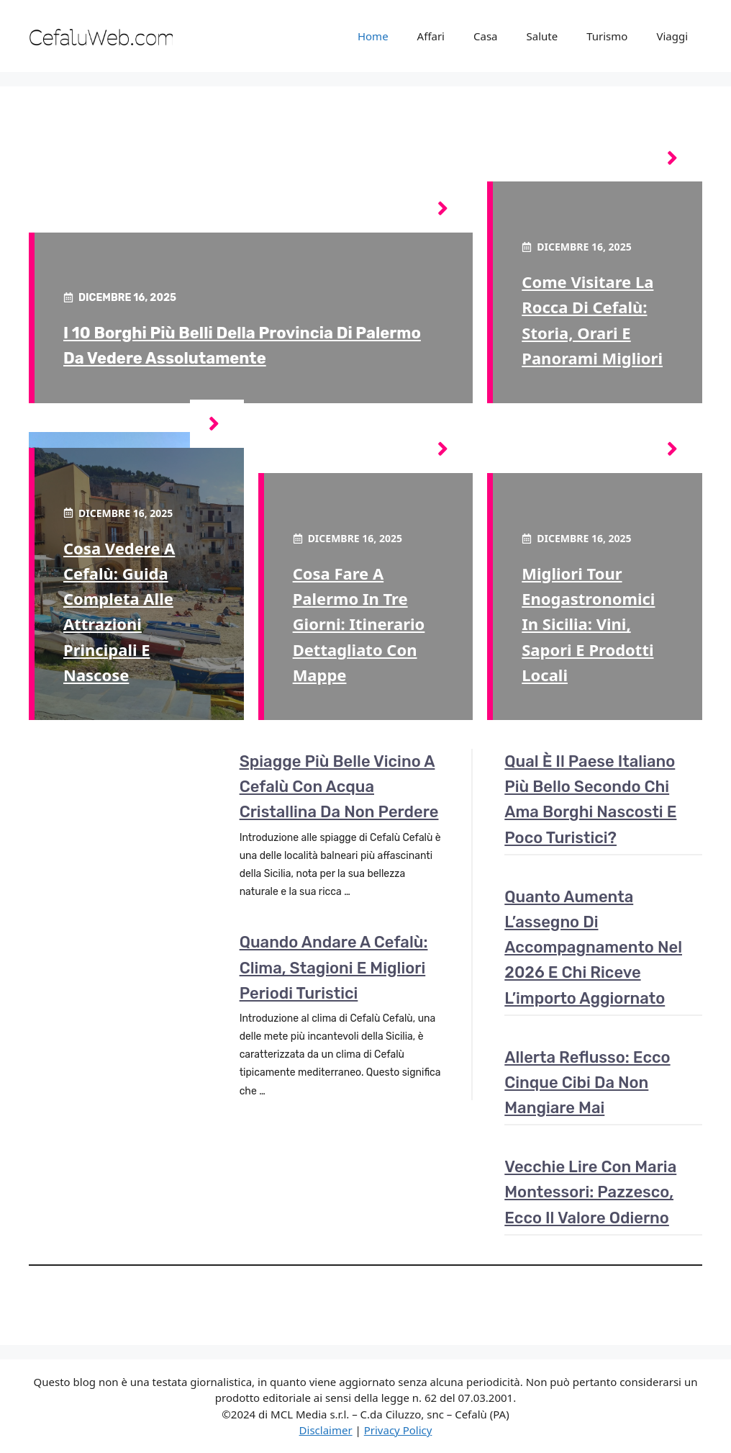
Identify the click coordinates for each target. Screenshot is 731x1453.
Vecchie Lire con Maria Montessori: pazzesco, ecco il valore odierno (590, 1192)
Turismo (606, 36)
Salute (542, 36)
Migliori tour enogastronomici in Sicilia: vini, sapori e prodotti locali (588, 623)
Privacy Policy (398, 1430)
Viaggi (672, 36)
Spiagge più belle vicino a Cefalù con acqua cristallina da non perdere (339, 787)
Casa (485, 36)
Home (373, 36)
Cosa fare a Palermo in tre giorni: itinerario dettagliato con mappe (359, 623)
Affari (431, 36)
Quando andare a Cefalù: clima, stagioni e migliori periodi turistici (334, 967)
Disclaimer (326, 1430)
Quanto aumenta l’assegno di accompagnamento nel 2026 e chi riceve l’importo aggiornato (593, 947)
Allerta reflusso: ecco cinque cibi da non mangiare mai (587, 1082)
